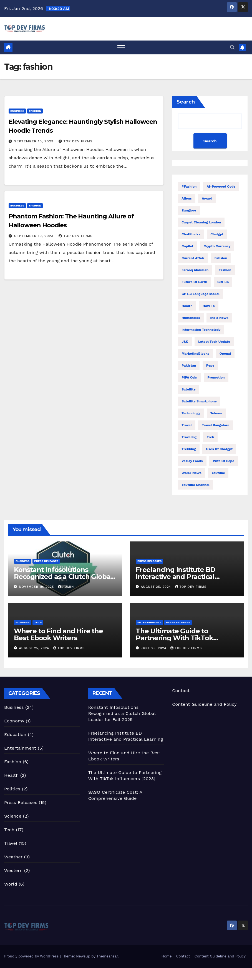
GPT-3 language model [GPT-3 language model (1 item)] (200, 294)
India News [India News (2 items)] (219, 318)
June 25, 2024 (154, 648)
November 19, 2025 (37, 587)
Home (166, 956)
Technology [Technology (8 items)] (191, 413)
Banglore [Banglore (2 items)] (189, 210)
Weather (13, 856)
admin (66, 587)
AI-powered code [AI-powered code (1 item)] (221, 186)
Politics (12, 788)
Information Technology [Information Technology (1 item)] (201, 330)
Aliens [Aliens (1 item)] (186, 198)
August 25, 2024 (156, 587)
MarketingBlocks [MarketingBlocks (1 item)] (195, 354)
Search (186, 102)
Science (12, 816)
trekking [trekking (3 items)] (189, 449)
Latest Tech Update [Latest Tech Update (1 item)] (214, 342)
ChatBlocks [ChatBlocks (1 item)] (191, 234)
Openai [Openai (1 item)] (225, 354)
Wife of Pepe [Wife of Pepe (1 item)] (223, 461)
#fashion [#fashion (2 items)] (189, 186)
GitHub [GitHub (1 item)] (223, 282)
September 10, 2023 (34, 141)
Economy (14, 721)
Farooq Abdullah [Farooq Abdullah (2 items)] (195, 270)
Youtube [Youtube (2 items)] (218, 473)
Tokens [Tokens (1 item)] (216, 413)
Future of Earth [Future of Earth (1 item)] (194, 282)
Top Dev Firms (75, 141)
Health (11, 775)
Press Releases (46, 561)
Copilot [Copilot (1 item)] (187, 246)
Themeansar (107, 956)
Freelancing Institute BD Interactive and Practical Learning (175, 577)
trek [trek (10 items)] (210, 437)
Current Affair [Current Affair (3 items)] (193, 258)
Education (15, 734)
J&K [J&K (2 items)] (185, 342)
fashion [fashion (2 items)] (225, 270)
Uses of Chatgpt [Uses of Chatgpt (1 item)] (219, 449)
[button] (232, 47)
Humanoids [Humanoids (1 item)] (191, 318)
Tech (38, 622)
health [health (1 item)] (187, 306)
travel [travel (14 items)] (186, 425)
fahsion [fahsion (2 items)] (221, 258)
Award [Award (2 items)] (207, 198)
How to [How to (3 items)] (209, 306)
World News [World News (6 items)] (191, 473)
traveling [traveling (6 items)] (189, 437)
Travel (10, 843)
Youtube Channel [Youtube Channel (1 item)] (195, 485)
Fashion (35, 110)
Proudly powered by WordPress (32, 956)
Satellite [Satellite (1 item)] (188, 389)
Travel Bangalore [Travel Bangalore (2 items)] (215, 425)
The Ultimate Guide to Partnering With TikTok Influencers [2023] (174, 638)
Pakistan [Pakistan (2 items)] (189, 365)
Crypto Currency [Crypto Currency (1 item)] (217, 246)
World (10, 884)
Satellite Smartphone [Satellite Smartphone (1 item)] (199, 401)
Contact (181, 690)
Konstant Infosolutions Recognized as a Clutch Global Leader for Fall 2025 (63, 577)
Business (17, 110)
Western (13, 870)
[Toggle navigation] (121, 47)
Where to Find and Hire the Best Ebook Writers (58, 634)
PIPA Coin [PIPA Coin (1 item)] (189, 377)
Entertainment (149, 622)
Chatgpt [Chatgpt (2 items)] (216, 234)
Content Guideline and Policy (204, 704)
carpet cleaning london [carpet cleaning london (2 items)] (201, 222)
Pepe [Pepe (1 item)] (210, 365)
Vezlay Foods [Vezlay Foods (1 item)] (192, 461)
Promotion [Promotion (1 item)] (216, 377)
